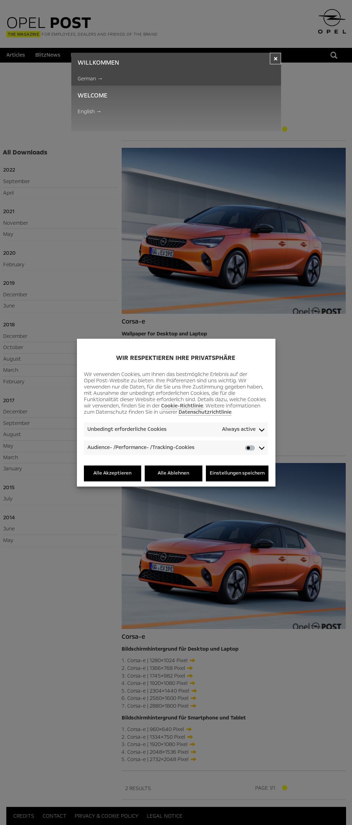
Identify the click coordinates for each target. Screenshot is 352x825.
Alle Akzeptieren (112, 473)
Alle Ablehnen (173, 473)
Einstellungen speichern (237, 473)
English (90, 111)
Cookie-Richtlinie (182, 406)
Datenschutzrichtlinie (205, 412)
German (90, 78)
